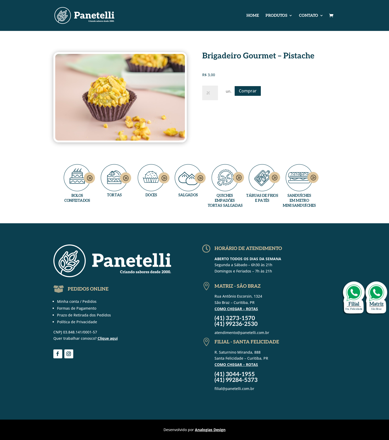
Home (252, 16)
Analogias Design (210, 429)
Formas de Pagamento (76, 308)
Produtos (276, 16)
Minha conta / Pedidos (77, 301)
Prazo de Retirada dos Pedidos (84, 315)
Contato (308, 16)
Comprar (248, 91)
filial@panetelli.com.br (234, 388)
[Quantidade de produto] (210, 93)
